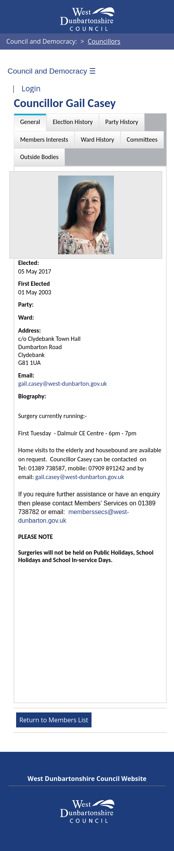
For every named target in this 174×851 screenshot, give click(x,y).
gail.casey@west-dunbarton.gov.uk (62, 383)
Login (31, 88)
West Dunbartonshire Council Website (87, 778)
